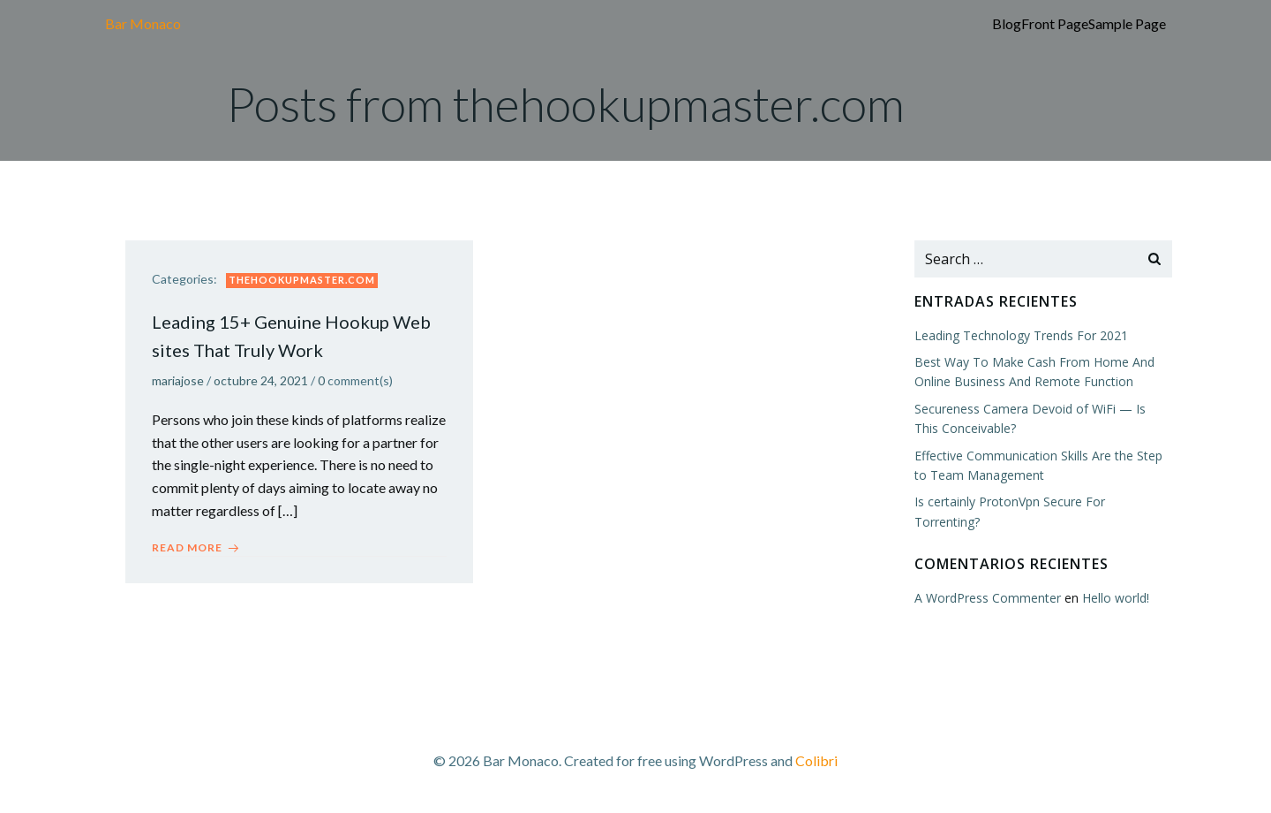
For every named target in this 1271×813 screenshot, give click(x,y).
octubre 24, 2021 (261, 380)
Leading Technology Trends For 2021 (1021, 335)
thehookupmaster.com (302, 279)
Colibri (816, 760)
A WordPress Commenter (987, 597)
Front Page (1054, 23)
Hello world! (1115, 597)
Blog (1006, 23)
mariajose (178, 380)
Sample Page (1127, 23)
